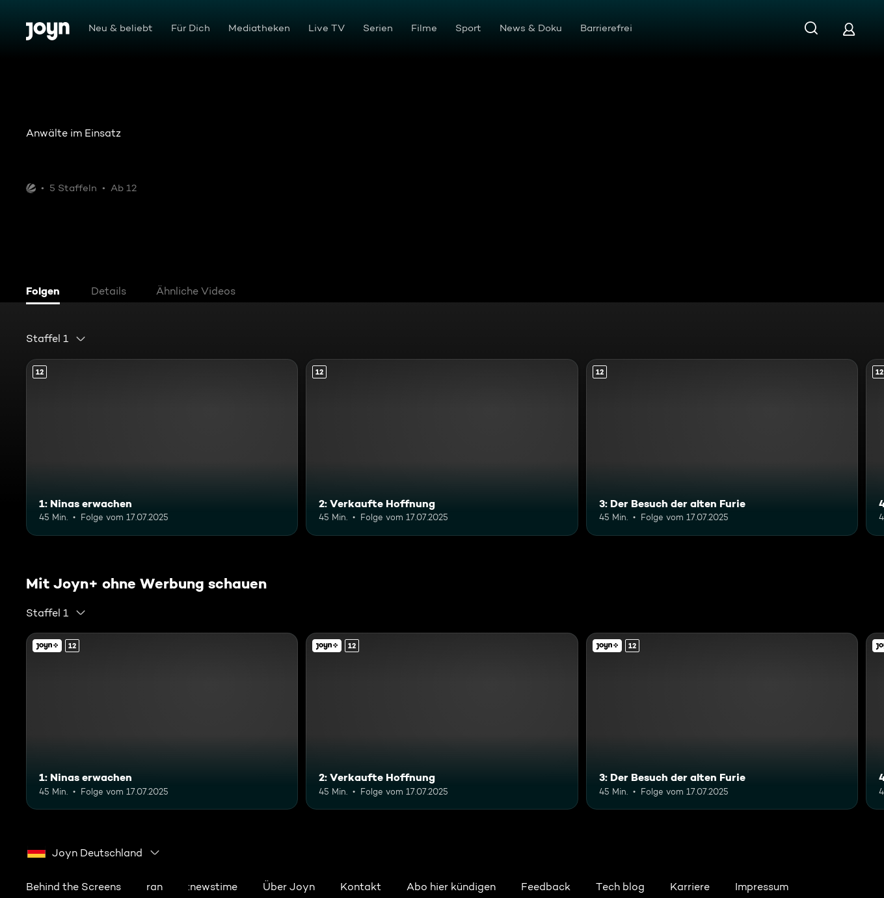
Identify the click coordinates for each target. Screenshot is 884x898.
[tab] (46, 292)
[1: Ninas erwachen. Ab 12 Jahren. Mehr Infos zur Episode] (162, 447)
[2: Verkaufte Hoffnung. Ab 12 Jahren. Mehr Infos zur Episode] (442, 447)
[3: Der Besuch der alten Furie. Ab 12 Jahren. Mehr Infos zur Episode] (722, 447)
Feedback (545, 886)
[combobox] (56, 338)
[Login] (849, 29)
